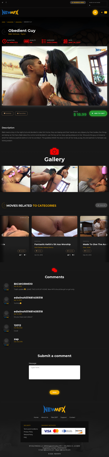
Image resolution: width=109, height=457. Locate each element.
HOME (3, 19)
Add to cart (97, 111)
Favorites (21, 111)
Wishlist (7, 111)
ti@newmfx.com (48, 447)
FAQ (25, 435)
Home (33, 415)
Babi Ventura (13, 31)
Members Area (73, 2)
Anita (88, 245)
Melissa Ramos (48, 245)
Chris (84, 245)
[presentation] (2, 176)
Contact (75, 415)
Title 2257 (54, 415)
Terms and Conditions (31, 426)
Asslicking (37, 238)
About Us (43, 415)
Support (65, 415)
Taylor (23, 31)
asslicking (10, 19)
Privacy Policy (28, 429)
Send (54, 390)
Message (32, 361)
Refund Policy (28, 432)
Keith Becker (38, 245)
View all (101, 202)
